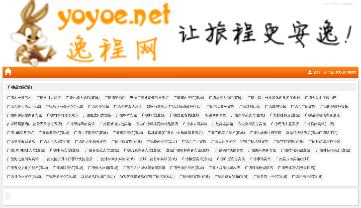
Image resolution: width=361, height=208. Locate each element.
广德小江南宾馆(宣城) (91, 133)
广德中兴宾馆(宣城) (65, 150)
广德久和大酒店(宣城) (83, 98)
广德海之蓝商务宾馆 (23, 159)
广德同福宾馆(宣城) (307, 176)
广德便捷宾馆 (98, 106)
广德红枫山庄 (249, 106)
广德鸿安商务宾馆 (220, 106)
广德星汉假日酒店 (21, 141)
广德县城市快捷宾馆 (265, 133)
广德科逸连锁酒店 (259, 168)
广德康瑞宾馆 (260, 159)
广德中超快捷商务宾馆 (24, 115)
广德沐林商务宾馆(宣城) (116, 159)
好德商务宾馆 (215, 115)
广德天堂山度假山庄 (320, 98)
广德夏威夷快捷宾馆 (115, 124)
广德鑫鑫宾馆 (222, 124)
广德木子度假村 (19, 98)
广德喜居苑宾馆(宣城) (102, 150)
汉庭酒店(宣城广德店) (98, 176)
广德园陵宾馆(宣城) (68, 168)
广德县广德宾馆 (303, 106)
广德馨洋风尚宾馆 (81, 124)
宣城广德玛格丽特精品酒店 (157, 124)
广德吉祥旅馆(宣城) (288, 141)
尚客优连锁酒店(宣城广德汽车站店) (147, 176)
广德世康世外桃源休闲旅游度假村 (273, 98)
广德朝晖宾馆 (126, 115)
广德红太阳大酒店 (97, 115)
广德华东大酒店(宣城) (226, 98)
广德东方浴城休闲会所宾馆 (144, 168)
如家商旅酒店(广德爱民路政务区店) (174, 106)
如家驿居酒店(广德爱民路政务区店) (34, 124)
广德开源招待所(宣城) (187, 168)
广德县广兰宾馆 (194, 141)
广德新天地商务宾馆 (91, 141)
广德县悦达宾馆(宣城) (24, 176)
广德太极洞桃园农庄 (224, 168)
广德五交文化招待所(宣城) (27, 168)
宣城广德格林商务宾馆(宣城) (188, 150)
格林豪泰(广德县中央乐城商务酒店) (175, 133)
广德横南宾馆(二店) (162, 141)
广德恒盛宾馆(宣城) (126, 141)
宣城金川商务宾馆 (252, 124)
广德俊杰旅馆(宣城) (103, 168)
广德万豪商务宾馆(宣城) (142, 150)
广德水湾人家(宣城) (55, 141)
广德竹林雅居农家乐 (62, 115)
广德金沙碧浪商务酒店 (322, 115)
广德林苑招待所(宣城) (333, 150)
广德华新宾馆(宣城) (128, 133)
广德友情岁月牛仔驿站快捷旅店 (68, 159)
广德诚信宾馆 (275, 106)
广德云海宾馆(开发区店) (296, 168)
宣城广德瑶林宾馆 (254, 141)
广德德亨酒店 (114, 98)
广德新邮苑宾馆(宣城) (248, 115)
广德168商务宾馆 (20, 133)
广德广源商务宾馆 (231, 159)
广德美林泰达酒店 (128, 106)
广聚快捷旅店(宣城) (285, 115)
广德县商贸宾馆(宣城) (231, 176)
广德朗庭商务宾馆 (334, 106)
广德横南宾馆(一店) (319, 124)
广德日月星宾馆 (223, 141)
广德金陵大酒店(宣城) (24, 106)
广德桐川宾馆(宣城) (194, 176)
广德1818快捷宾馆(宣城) (26, 150)
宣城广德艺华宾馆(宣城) (158, 159)
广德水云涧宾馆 (195, 124)
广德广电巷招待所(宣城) (226, 133)
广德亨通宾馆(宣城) (61, 176)
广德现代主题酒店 (285, 124)
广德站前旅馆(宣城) (296, 150)
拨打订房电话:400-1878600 (334, 72)
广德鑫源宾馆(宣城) (54, 133)
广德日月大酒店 (48, 98)
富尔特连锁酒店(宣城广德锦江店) (311, 133)
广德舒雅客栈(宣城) (185, 115)
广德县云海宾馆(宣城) (292, 159)
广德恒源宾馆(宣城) (197, 159)
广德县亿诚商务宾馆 (324, 141)
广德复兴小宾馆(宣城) (270, 176)
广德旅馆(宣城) (153, 115)
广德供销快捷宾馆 (229, 150)
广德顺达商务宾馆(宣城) (64, 106)
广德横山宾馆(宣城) (188, 98)
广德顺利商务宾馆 (262, 150)
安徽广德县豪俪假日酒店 (149, 98)
